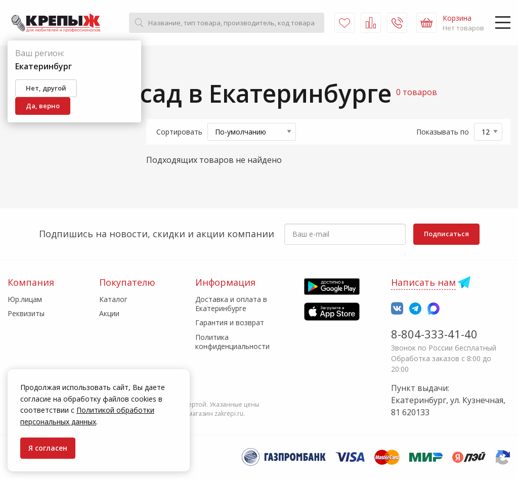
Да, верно (43, 105)
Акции (109, 313)
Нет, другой (46, 88)
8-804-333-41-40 (434, 333)
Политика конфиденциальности (232, 341)
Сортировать (179, 132)
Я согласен (47, 448)
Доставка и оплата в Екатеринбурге (231, 303)
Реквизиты (26, 313)
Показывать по (442, 132)
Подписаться (446, 233)
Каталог (113, 299)
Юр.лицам (25, 299)
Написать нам (423, 282)
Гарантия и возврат (229, 322)
